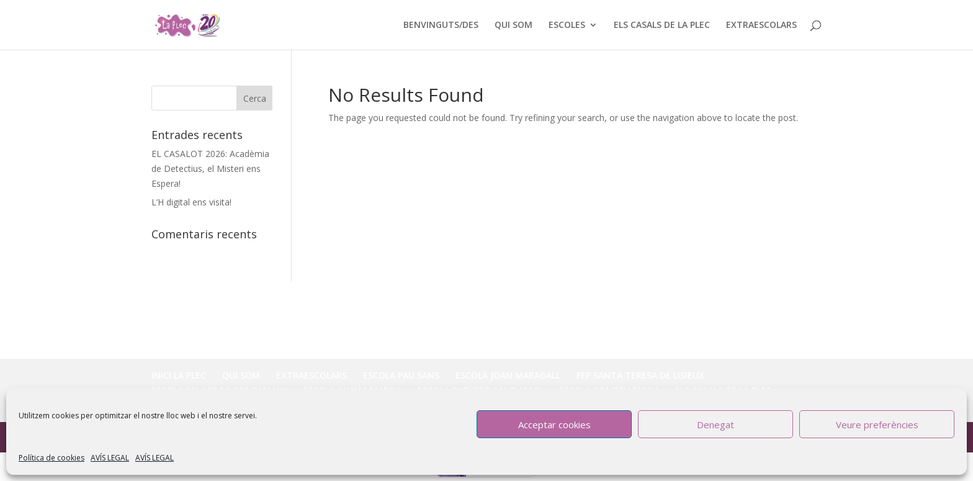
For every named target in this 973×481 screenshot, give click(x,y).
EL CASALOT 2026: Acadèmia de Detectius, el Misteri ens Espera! (210, 168)
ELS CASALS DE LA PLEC (662, 25)
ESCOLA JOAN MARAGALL (507, 375)
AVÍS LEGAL (110, 457)
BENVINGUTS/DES (440, 25)
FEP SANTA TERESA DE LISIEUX (640, 375)
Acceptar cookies (554, 424)
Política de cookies (51, 457)
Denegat (715, 424)
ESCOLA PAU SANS (401, 375)
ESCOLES (567, 25)
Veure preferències (877, 424)
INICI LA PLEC (178, 375)
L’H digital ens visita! (191, 202)
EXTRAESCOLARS (761, 25)
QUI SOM (513, 25)
